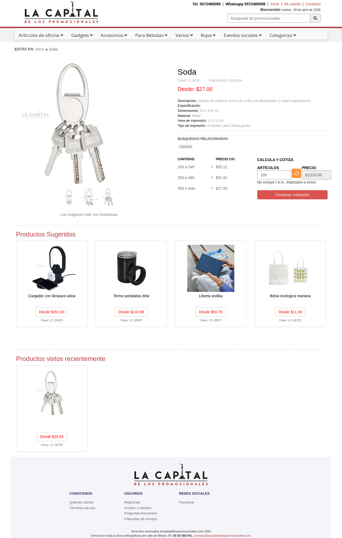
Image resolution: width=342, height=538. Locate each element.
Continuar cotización (292, 195)
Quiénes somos (81, 502)
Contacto (313, 4)
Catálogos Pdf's (33, 50)
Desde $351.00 (51, 312)
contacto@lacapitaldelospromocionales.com (222, 535)
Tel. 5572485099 (206, 4)
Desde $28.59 (51, 436)
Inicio (274, 4)
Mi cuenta (292, 4)
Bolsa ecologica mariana (290, 296)
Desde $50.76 (210, 312)
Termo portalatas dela (131, 296)
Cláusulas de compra (140, 519)
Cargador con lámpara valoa (51, 296)
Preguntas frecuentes (140, 513)
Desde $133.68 (131, 312)
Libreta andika (211, 296)
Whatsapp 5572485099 (245, 4)
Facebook (186, 502)
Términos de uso (82, 508)
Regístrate (132, 502)
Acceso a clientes (137, 508)
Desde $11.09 (290, 312)
